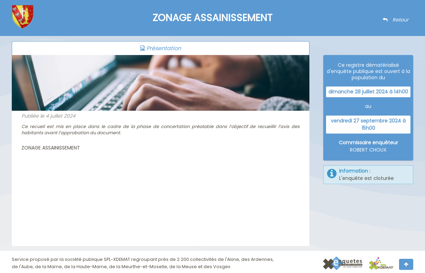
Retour (395, 19)
